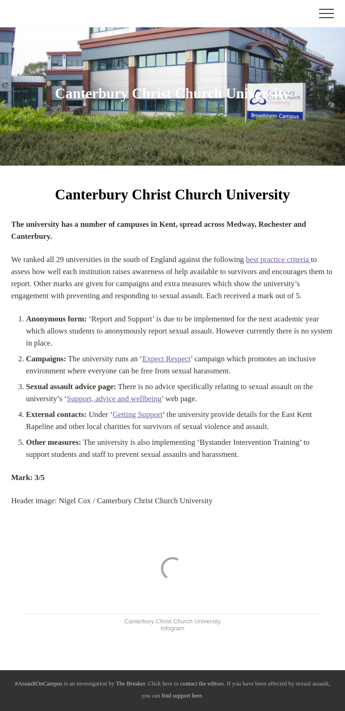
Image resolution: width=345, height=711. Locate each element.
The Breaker (130, 683)
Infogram (172, 628)
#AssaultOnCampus (38, 683)
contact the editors (202, 683)
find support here (181, 695)
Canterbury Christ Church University (172, 621)
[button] (326, 13)
